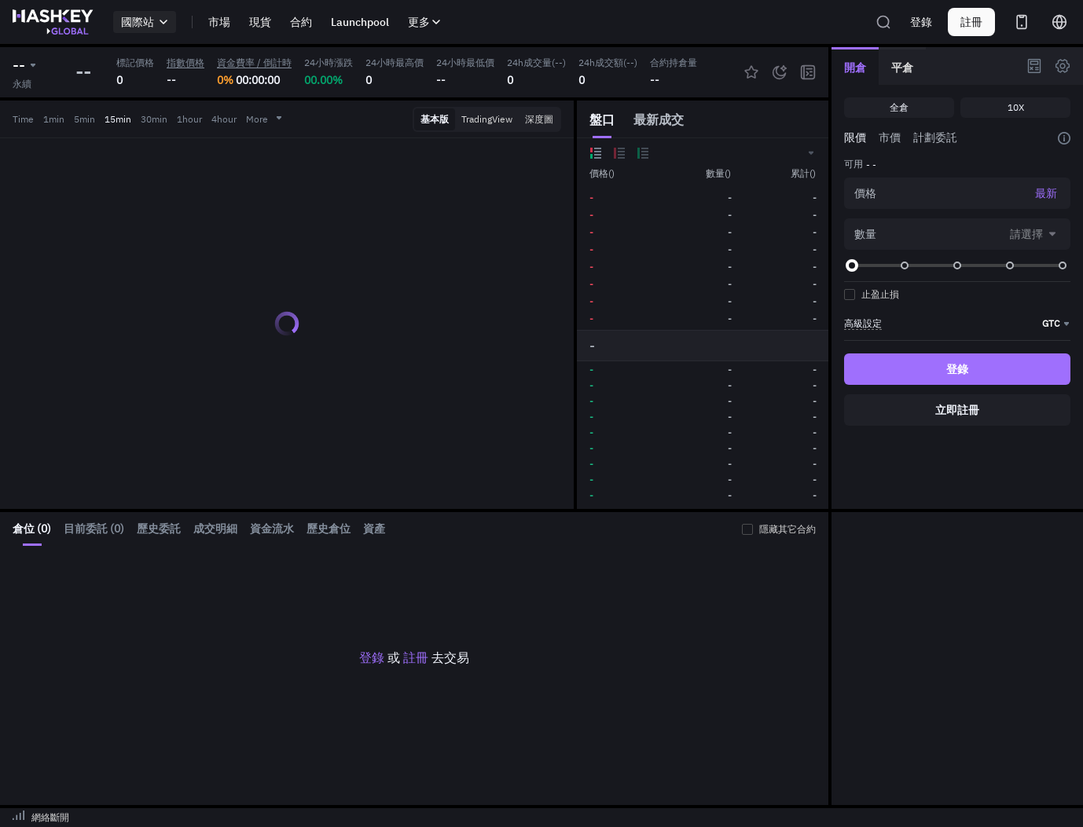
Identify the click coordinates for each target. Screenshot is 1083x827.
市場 (219, 22)
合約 (301, 22)
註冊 (415, 657)
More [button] (265, 119)
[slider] (852, 265)
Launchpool (360, 22)
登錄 (921, 22)
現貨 (260, 22)
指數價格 (185, 62)
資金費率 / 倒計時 (254, 62)
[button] (810, 153)
